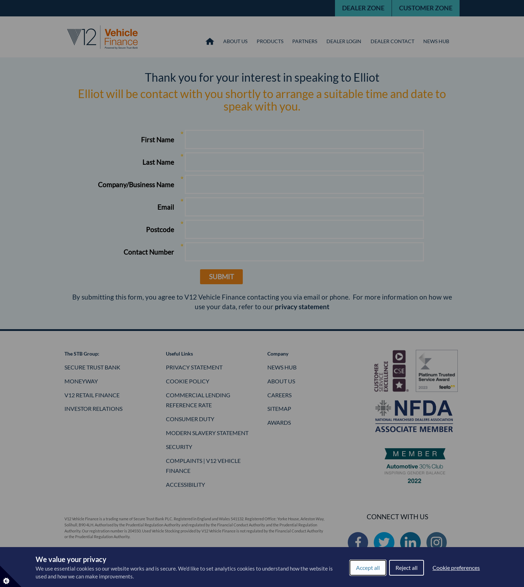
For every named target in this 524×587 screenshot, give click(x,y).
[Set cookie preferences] (10, 576)
